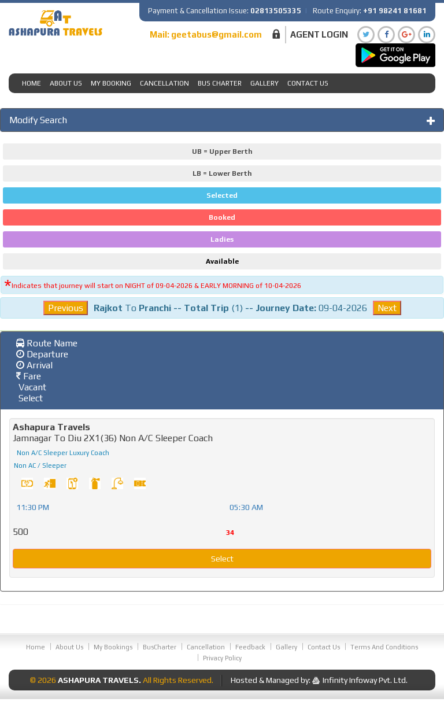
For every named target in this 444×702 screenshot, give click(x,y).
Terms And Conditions (384, 647)
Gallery (264, 83)
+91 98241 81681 (395, 10)
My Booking (111, 83)
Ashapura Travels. (99, 680)
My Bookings (113, 647)
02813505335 (275, 10)
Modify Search (38, 119)
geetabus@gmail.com (216, 34)
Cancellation (164, 83)
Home (31, 83)
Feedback (250, 647)
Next (387, 307)
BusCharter (159, 647)
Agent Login (319, 34)
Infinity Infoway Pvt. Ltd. (365, 680)
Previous (65, 307)
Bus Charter (220, 83)
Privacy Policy (222, 658)
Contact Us (307, 83)
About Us (66, 83)
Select (222, 558)
